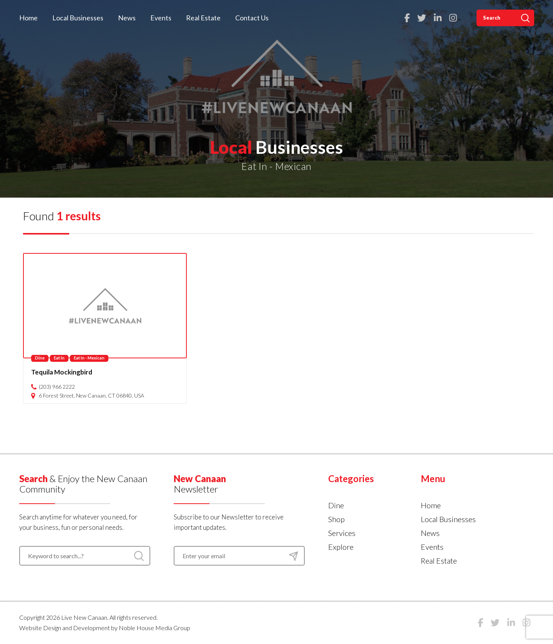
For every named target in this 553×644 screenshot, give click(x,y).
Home (28, 17)
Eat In (59, 357)
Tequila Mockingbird (61, 372)
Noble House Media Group (154, 627)
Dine (40, 357)
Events (160, 17)
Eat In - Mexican (89, 357)
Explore (341, 546)
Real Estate (203, 17)
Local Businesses (77, 17)
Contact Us (252, 17)
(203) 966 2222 (57, 387)
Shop (336, 519)
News (127, 17)
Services (341, 532)
